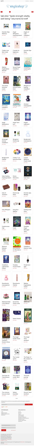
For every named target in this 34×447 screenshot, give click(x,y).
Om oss (19, 415)
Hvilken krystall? (21, 416)
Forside (19, 413)
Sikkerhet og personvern (5, 415)
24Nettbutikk (5, 445)
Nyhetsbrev (3, 416)
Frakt (2, 413)
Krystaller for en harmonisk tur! (23, 419)
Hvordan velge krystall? (22, 421)
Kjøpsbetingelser (4, 414)
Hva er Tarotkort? (21, 417)
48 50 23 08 (22, 443)
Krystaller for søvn (21, 420)
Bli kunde (19, 414)
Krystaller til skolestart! (22, 418)
